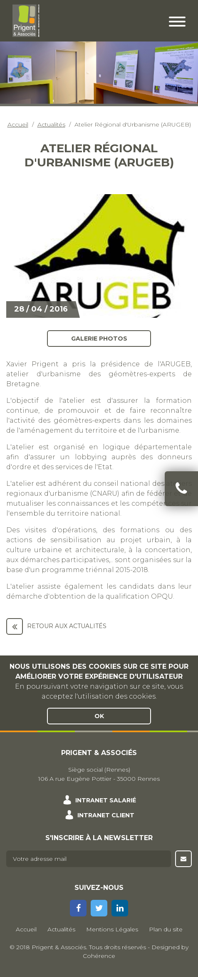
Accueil (17, 124)
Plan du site (166, 929)
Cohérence (99, 956)
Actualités (51, 124)
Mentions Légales (112, 929)
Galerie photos (99, 338)
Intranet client (105, 815)
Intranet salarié (105, 800)
